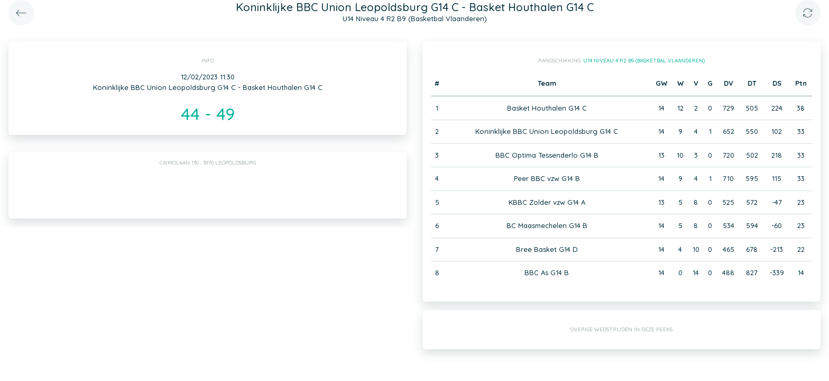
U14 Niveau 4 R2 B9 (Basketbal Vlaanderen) (644, 60)
